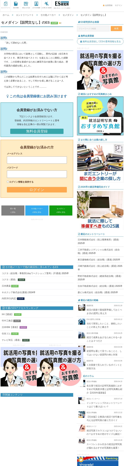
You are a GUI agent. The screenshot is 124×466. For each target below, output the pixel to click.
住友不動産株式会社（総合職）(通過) (96, 286)
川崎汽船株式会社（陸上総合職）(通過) (97, 266)
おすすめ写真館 (36, 5)
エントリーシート (5, 5)
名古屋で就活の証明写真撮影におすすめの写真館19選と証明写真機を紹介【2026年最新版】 (104, 389)
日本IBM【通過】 (10, 327)
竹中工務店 (7, 321)
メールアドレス (14, 153)
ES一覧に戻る (13, 210)
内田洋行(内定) (9, 298)
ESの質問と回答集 (93, 319)
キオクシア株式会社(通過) (15, 292)
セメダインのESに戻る (60, 210)
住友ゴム (6, 333)
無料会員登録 (37, 131)
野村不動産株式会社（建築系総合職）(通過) (99, 276)
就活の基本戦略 (92, 333)
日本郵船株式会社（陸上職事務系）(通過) (98, 239)
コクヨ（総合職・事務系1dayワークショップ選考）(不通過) (31, 273)
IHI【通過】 (7, 314)
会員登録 (107, 5)
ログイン (118, 5)
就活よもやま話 (26, 5)
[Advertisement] (48, 240)
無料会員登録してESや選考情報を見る (100, 41)
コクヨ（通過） (9, 279)
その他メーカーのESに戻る (37, 210)
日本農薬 (6, 286)
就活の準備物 (92, 381)
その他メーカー (48, 15)
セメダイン (68, 15)
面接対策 (90, 306)
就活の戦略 (16, 5)
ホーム (6, 15)
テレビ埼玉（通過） (12, 340)
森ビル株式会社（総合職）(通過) (94, 292)
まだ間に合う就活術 (47, 5)
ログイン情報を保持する (21, 182)
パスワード (12, 168)
